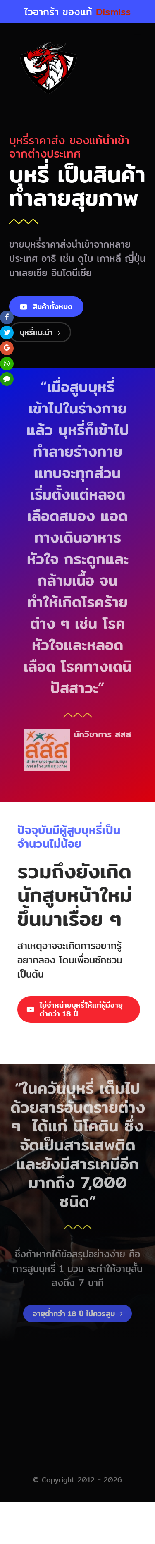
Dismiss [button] (113, 11)
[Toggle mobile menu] (138, 37)
